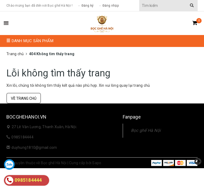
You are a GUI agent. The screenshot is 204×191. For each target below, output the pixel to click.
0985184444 (22, 137)
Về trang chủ (23, 98)
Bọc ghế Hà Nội (146, 130)
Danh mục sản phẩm (29, 40)
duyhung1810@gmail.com (34, 147)
